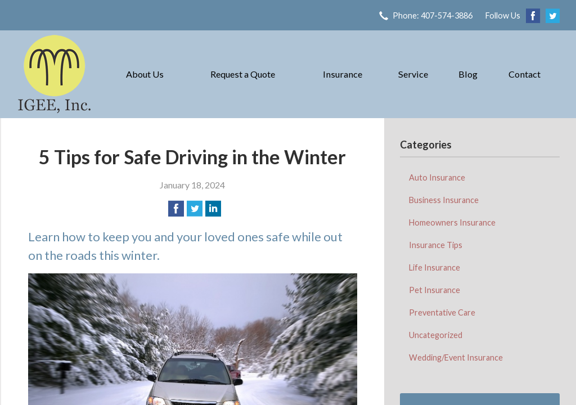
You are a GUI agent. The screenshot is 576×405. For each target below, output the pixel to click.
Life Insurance (434, 267)
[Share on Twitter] (194, 209)
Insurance (342, 74)
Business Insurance (444, 200)
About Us (145, 74)
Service (413, 74)
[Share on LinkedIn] (213, 209)
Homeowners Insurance (452, 222)
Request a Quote (242, 74)
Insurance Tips (435, 245)
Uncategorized (435, 335)
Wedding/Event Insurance (456, 357)
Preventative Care (442, 312)
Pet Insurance (434, 290)
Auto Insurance (437, 177)
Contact (524, 74)
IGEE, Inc (54, 74)
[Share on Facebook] (176, 209)
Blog (468, 74)
